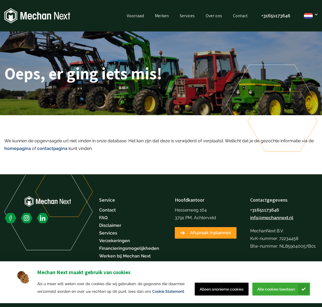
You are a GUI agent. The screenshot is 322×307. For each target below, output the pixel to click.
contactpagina (52, 148)
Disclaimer (110, 225)
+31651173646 (275, 15)
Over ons (214, 16)
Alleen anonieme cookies (222, 289)
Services (187, 16)
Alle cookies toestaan (276, 289)
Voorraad (135, 16)
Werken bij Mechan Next (125, 256)
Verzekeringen (114, 240)
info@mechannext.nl (271, 217)
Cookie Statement (168, 291)
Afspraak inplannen (210, 232)
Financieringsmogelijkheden (129, 248)
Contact (240, 16)
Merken (162, 16)
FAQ (103, 217)
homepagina (17, 148)
